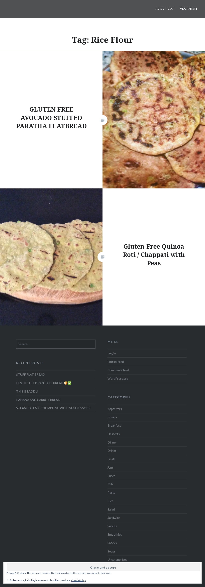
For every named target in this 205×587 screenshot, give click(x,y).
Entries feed (116, 361)
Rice (110, 501)
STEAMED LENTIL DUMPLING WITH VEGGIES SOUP (53, 408)
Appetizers (115, 409)
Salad (111, 509)
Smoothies (115, 534)
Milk (111, 484)
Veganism (188, 8)
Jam (110, 467)
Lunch (111, 476)
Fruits (112, 459)
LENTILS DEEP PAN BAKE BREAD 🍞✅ (43, 383)
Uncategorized (117, 559)
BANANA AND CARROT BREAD (38, 400)
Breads (112, 417)
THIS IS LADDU (27, 391)
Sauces (112, 526)
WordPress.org (118, 378)
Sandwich (114, 517)
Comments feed (118, 370)
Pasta (111, 492)
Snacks (112, 543)
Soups (112, 551)
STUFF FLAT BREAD (30, 374)
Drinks (112, 450)
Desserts (114, 434)
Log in (112, 353)
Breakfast (114, 425)
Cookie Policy (78, 580)
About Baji (165, 8)
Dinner (112, 442)
